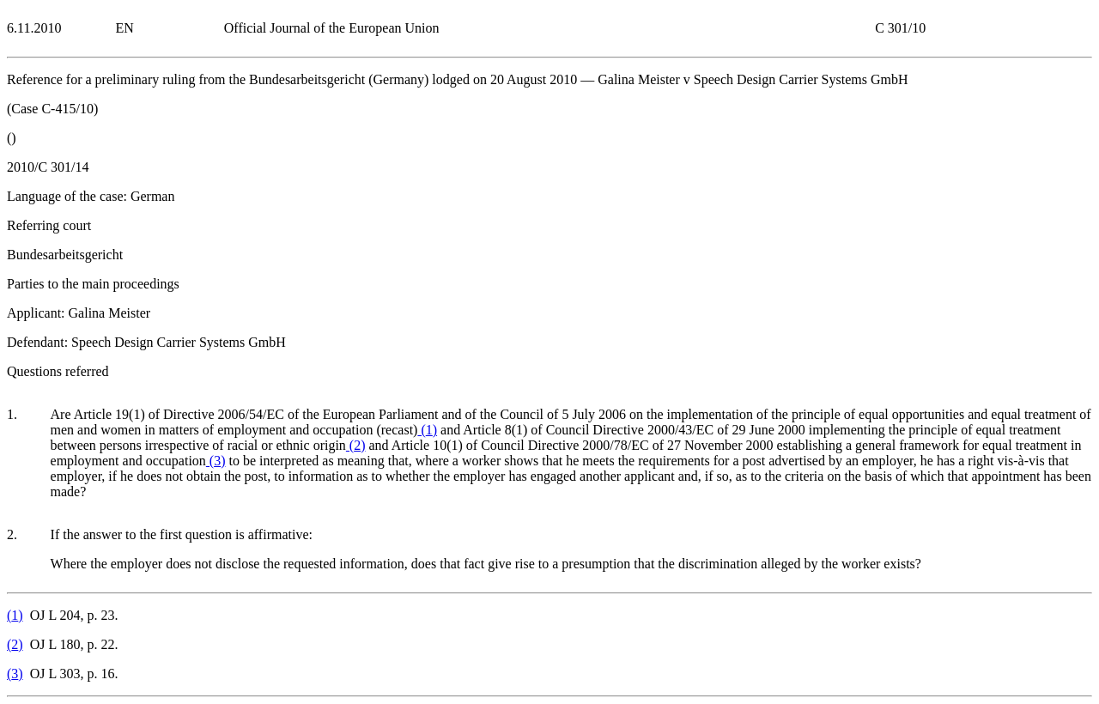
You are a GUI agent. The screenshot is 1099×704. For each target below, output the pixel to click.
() (427, 429)
